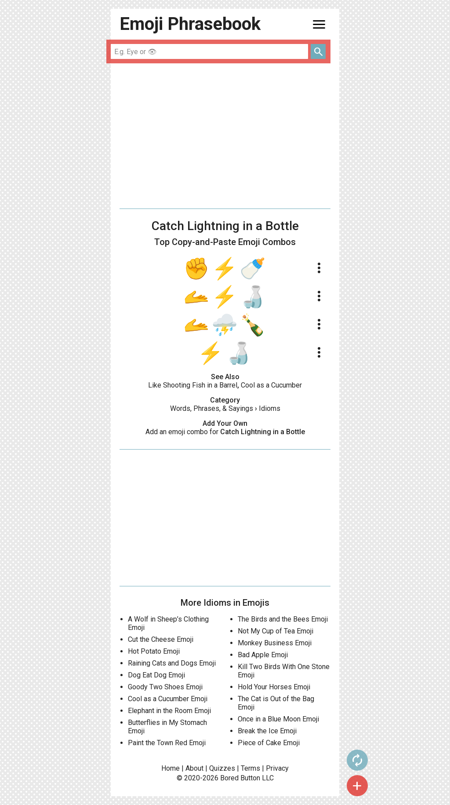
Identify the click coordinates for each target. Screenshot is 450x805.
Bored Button (240, 778)
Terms (250, 768)
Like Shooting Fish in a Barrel (192, 385)
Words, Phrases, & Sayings (211, 408)
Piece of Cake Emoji (269, 743)
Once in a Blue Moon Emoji (278, 719)
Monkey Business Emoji (275, 643)
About (194, 768)
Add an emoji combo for (225, 432)
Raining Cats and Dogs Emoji (172, 663)
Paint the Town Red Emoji (167, 743)
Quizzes (222, 768)
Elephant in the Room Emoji (169, 710)
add (357, 785)
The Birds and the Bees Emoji (283, 619)
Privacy (277, 768)
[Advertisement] (225, 136)
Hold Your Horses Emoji (274, 687)
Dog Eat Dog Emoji (156, 675)
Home (170, 768)
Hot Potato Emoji (154, 651)
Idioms (269, 408)
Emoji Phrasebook (190, 24)
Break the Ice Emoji (267, 731)
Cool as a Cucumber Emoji (167, 699)
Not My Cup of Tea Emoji (275, 631)
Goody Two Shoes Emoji (165, 687)
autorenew (357, 760)
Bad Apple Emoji (263, 655)
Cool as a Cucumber (271, 385)
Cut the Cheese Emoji (160, 639)
